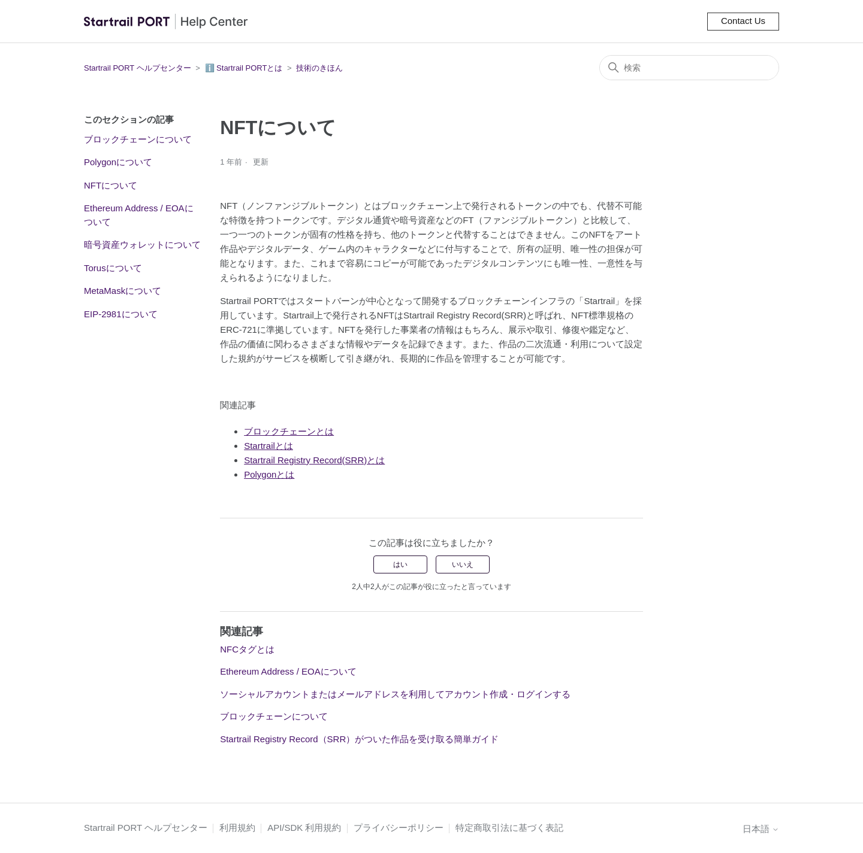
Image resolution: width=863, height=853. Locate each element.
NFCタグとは (247, 649)
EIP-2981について (121, 314)
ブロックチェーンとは (289, 431)
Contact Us (743, 21)
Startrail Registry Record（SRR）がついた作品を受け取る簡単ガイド (359, 739)
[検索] (689, 68)
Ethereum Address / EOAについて (139, 215)
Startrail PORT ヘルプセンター (137, 67)
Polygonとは (269, 474)
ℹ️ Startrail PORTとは (244, 67)
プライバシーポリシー (398, 827)
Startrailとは (268, 446)
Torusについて (113, 268)
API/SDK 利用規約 (304, 827)
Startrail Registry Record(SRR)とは (314, 460)
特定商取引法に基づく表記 (509, 827)
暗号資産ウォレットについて (142, 244)
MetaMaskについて (122, 291)
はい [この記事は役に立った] (400, 564)
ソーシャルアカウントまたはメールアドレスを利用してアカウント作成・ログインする (395, 694)
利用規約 (237, 827)
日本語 (761, 829)
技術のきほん (319, 67)
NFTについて (110, 185)
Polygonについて (118, 162)
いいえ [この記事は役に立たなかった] (462, 564)
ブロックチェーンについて (138, 139)
